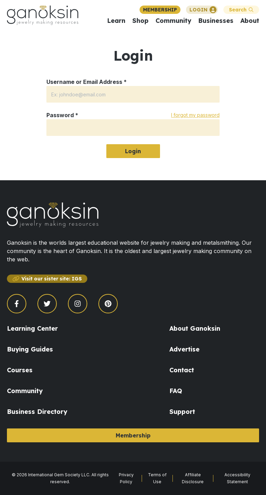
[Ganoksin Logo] (42, 15)
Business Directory (37, 412)
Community (173, 21)
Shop (140, 21)
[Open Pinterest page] (108, 303)
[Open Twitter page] (47, 303)
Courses (20, 370)
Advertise (184, 349)
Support (182, 412)
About (249, 21)
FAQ (175, 391)
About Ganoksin (194, 328)
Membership (133, 435)
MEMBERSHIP (160, 10)
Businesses (215, 21)
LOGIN (202, 9)
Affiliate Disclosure (193, 478)
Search (241, 10)
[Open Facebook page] (16, 303)
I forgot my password (195, 115)
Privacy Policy (126, 478)
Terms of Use (157, 478)
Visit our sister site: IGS (47, 278)
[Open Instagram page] (77, 303)
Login (133, 151)
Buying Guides (30, 349)
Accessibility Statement (237, 478)
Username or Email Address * (86, 81)
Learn (116, 21)
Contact (181, 370)
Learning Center (32, 328)
